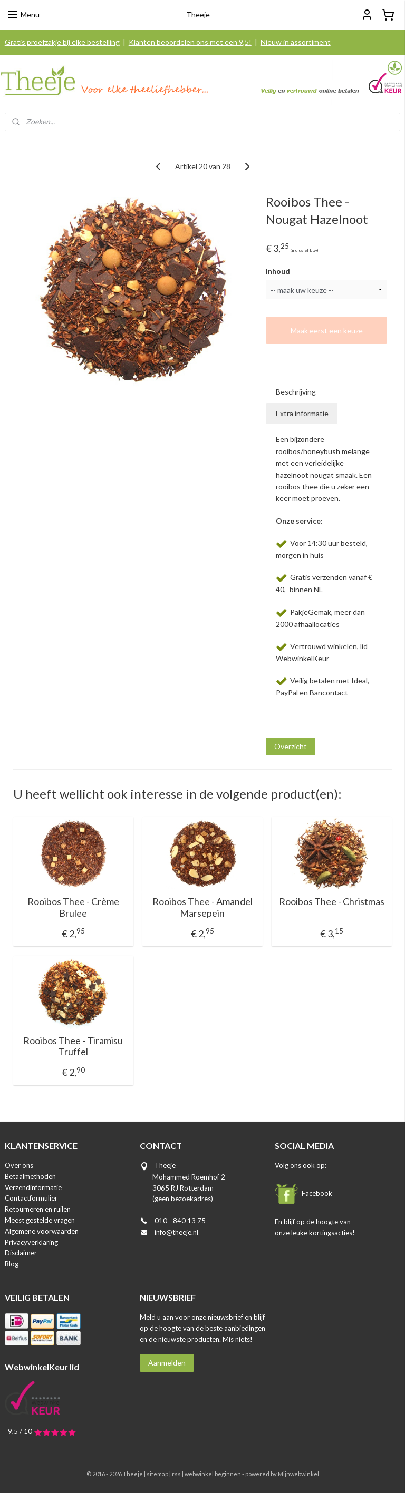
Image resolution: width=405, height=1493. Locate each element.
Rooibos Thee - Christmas (331, 901)
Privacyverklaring (31, 1242)
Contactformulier (31, 1198)
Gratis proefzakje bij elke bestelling (62, 41)
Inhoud (278, 271)
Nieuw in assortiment (296, 41)
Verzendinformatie (33, 1187)
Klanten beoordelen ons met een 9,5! (190, 41)
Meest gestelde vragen (40, 1220)
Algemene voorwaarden (42, 1231)
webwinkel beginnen (213, 1473)
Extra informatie (302, 413)
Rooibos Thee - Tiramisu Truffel (73, 1046)
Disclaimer (21, 1253)
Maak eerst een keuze (327, 330)
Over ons (19, 1165)
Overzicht (290, 746)
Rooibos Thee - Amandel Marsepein (202, 907)
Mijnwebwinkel (298, 1473)
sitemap (157, 1473)
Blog (11, 1264)
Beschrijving (296, 391)
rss (176, 1473)
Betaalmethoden (30, 1176)
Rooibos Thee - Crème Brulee (73, 907)
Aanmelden (167, 1362)
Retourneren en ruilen (38, 1209)
